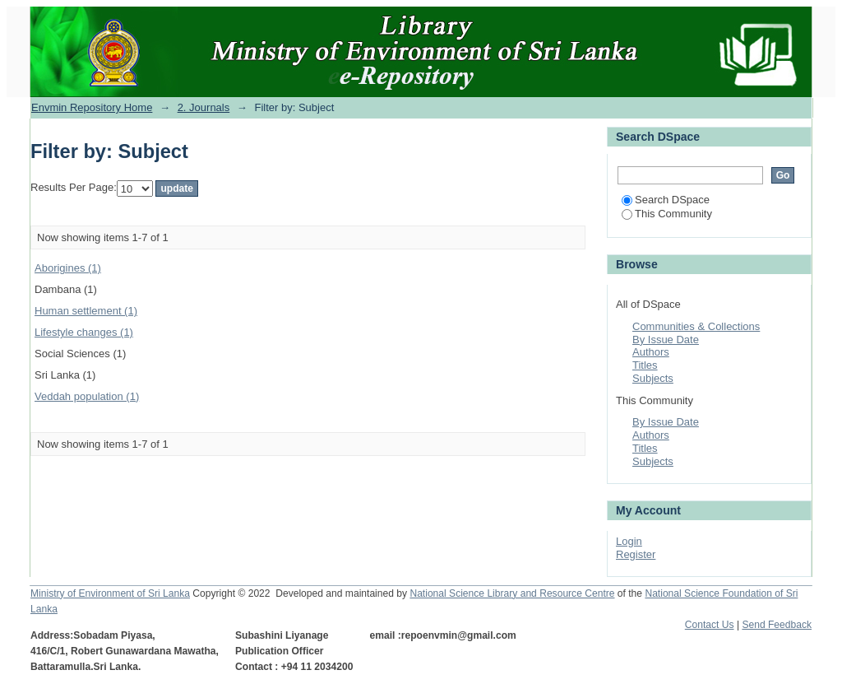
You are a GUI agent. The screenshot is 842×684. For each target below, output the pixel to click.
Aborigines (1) (68, 268)
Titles (645, 365)
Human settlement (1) (86, 311)
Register (635, 554)
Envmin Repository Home (91, 107)
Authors (650, 352)
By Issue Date (665, 339)
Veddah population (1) (87, 396)
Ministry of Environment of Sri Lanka (110, 593)
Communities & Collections (696, 326)
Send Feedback (777, 624)
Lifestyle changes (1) (84, 332)
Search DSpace (666, 199)
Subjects (652, 378)
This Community (667, 213)
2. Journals (204, 107)
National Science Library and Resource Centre (511, 593)
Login (629, 541)
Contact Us (709, 624)
